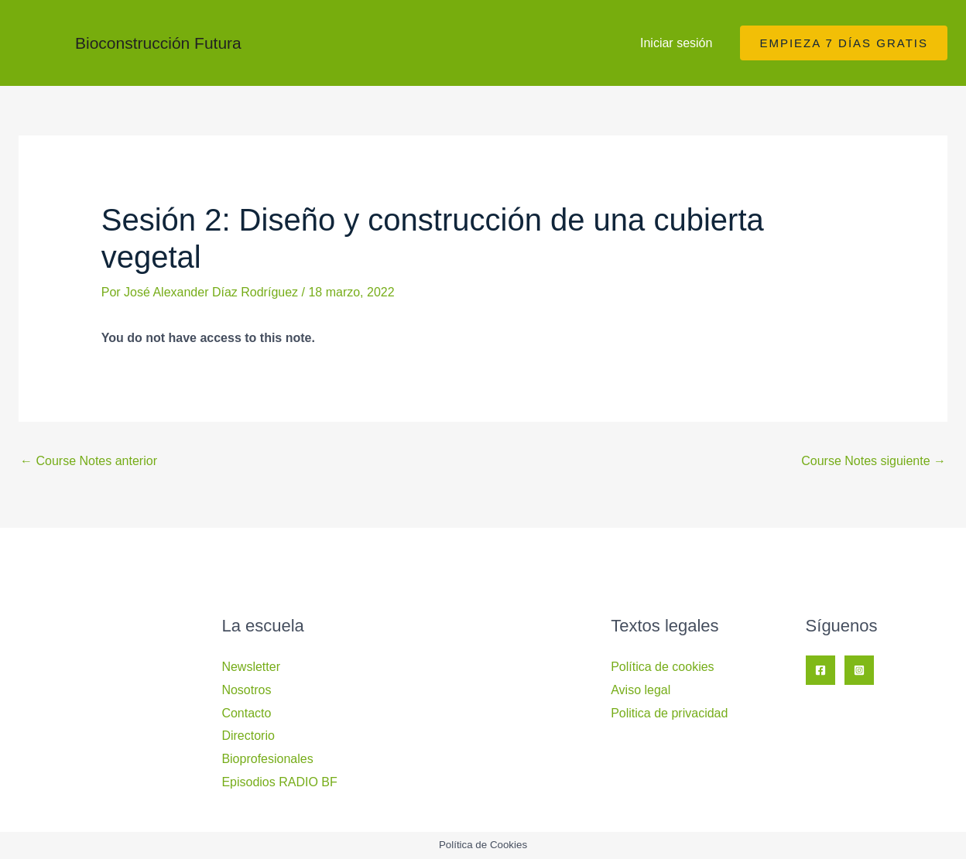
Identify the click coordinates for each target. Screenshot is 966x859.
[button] (843, 43)
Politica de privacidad (669, 713)
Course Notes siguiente (873, 460)
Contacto (246, 713)
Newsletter (250, 666)
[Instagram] (859, 670)
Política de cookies (662, 666)
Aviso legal (640, 689)
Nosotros (246, 689)
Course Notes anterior (88, 460)
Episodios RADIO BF (279, 782)
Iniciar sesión (676, 43)
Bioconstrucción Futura (158, 43)
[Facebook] (820, 670)
